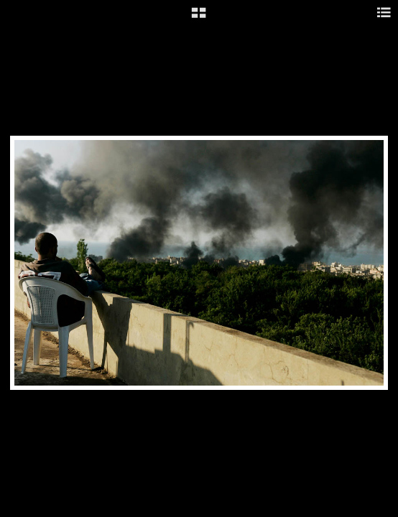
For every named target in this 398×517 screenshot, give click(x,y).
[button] (199, 18)
